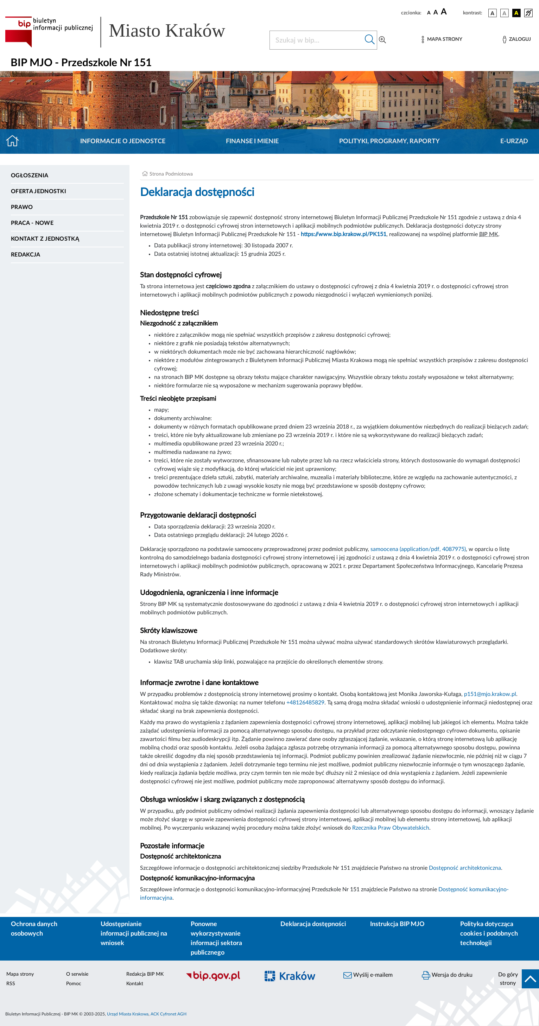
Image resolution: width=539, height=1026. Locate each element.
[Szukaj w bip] (370, 40)
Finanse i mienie (252, 141)
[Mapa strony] (441, 39)
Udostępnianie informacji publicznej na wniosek (134, 933)
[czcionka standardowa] (428, 12)
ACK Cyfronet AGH (168, 1014)
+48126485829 (305, 702)
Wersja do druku (447, 975)
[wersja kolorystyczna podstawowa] (492, 13)
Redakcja (25, 255)
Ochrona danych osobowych (34, 929)
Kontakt (134, 983)
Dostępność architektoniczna (465, 868)
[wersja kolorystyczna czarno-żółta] (516, 13)
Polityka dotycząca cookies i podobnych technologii (489, 933)
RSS (10, 983)
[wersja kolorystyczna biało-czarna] (504, 13)
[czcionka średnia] (436, 13)
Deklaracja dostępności (313, 924)
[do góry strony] (516, 978)
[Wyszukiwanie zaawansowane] (382, 40)
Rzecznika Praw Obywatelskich (390, 828)
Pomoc (73, 983)
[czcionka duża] (451, 12)
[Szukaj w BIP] (316, 40)
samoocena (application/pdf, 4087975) (418, 549)
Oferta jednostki (38, 191)
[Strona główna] (15, 141)
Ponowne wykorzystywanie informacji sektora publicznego (216, 938)
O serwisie (77, 974)
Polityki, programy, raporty (389, 141)
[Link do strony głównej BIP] (125, 32)
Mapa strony (20, 974)
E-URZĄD (514, 141)
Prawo (22, 207)
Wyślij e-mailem (368, 975)
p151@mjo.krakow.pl (490, 694)
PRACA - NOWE (32, 223)
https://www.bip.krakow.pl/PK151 (343, 234)
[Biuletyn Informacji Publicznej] (219, 979)
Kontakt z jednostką (45, 239)
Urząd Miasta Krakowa (127, 1014)
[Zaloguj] (517, 39)
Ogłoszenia (29, 175)
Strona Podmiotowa (171, 174)
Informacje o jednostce (122, 141)
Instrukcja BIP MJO (397, 924)
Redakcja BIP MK (145, 974)
